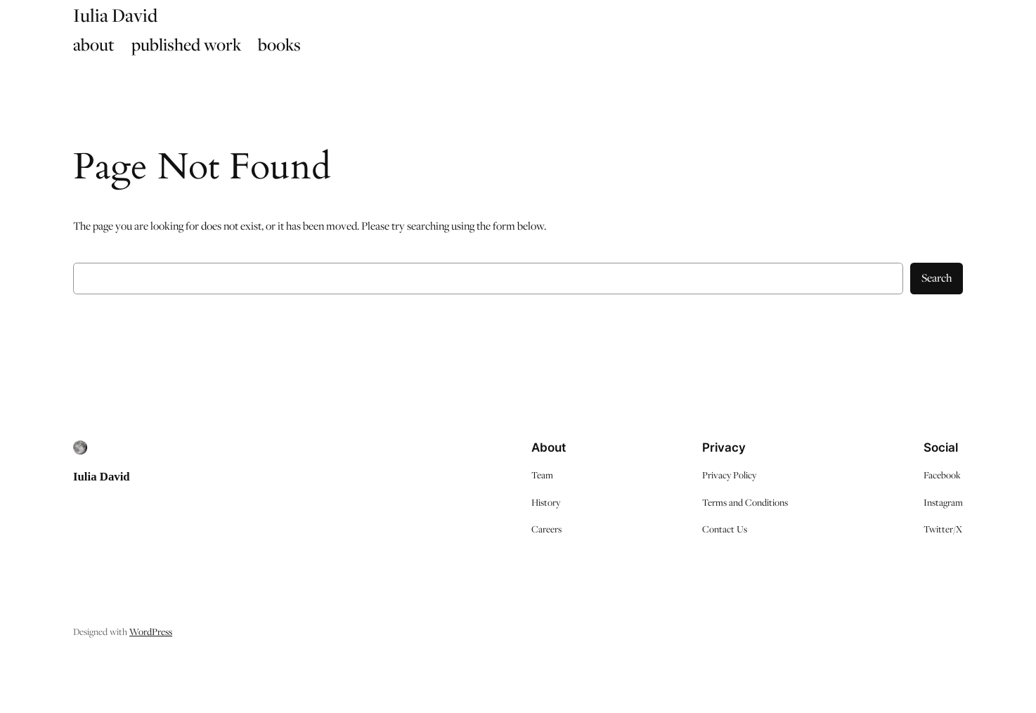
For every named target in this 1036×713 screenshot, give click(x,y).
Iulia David (101, 476)
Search (936, 277)
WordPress (150, 632)
